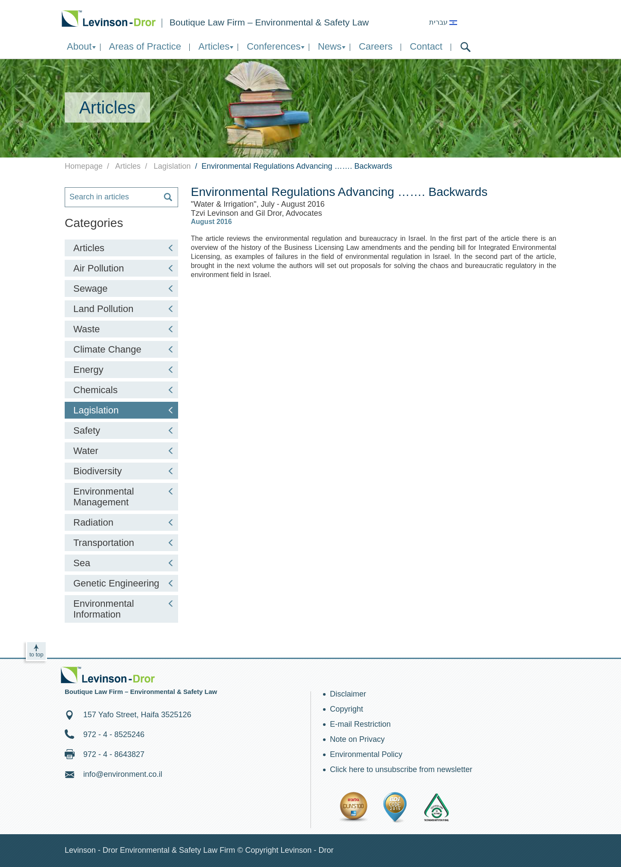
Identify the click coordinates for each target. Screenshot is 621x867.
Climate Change (124, 349)
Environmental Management (124, 497)
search (465, 47)
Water (124, 450)
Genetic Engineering (124, 583)
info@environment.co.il (122, 774)
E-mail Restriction (360, 724)
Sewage (124, 288)
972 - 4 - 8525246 (113, 734)
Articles (213, 46)
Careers (375, 46)
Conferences (274, 46)
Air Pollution (124, 268)
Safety (124, 430)
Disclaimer (348, 694)
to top (36, 654)
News (330, 46)
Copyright (346, 709)
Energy (124, 369)
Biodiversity (124, 471)
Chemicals (124, 390)
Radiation (124, 522)
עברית (443, 22)
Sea (124, 563)
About (79, 46)
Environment (108, 18)
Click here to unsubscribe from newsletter (401, 769)
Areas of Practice (145, 46)
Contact (426, 46)
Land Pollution (124, 308)
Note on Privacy (357, 739)
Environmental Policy (366, 754)
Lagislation (124, 410)
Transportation (124, 542)
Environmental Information (124, 609)
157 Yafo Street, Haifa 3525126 (137, 714)
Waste (124, 329)
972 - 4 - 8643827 (113, 754)
